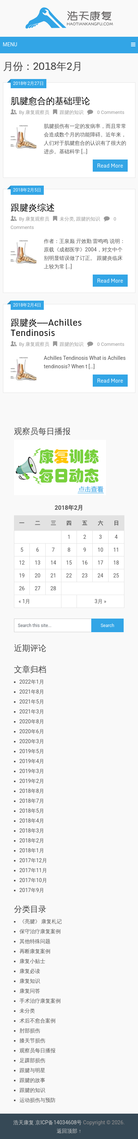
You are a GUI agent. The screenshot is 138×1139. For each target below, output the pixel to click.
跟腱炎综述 (33, 207)
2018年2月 (32, 840)
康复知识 (30, 981)
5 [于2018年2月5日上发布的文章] (21, 550)
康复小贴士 (32, 961)
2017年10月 (33, 880)
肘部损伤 (30, 1031)
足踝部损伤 (32, 1060)
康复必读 (30, 971)
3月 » (100, 601)
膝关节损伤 (32, 1040)
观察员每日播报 (38, 1050)
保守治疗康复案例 (40, 931)
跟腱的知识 (72, 112)
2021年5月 (32, 702)
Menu (10, 44)
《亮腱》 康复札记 (41, 921)
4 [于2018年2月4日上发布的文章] (116, 537)
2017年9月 (32, 890)
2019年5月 (32, 751)
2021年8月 (32, 692)
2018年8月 (32, 791)
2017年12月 (33, 860)
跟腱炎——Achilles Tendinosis (46, 327)
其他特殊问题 (35, 941)
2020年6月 (32, 731)
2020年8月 (32, 721)
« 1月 (25, 601)
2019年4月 (32, 761)
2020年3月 (32, 741)
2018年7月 (32, 801)
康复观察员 (37, 112)
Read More (110, 165)
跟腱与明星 (32, 1070)
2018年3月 (32, 831)
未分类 (67, 219)
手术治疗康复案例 (40, 1001)
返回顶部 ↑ (69, 1131)
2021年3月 (32, 711)
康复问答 (30, 991)
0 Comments (110, 112)
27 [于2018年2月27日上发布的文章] (37, 588)
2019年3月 (32, 771)
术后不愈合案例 (38, 1021)
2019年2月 (32, 781)
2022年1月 (32, 682)
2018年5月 (32, 811)
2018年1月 (32, 850)
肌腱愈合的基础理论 (50, 100)
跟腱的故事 (32, 1080)
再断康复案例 (35, 951)
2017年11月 (33, 870)
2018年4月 (32, 821)
